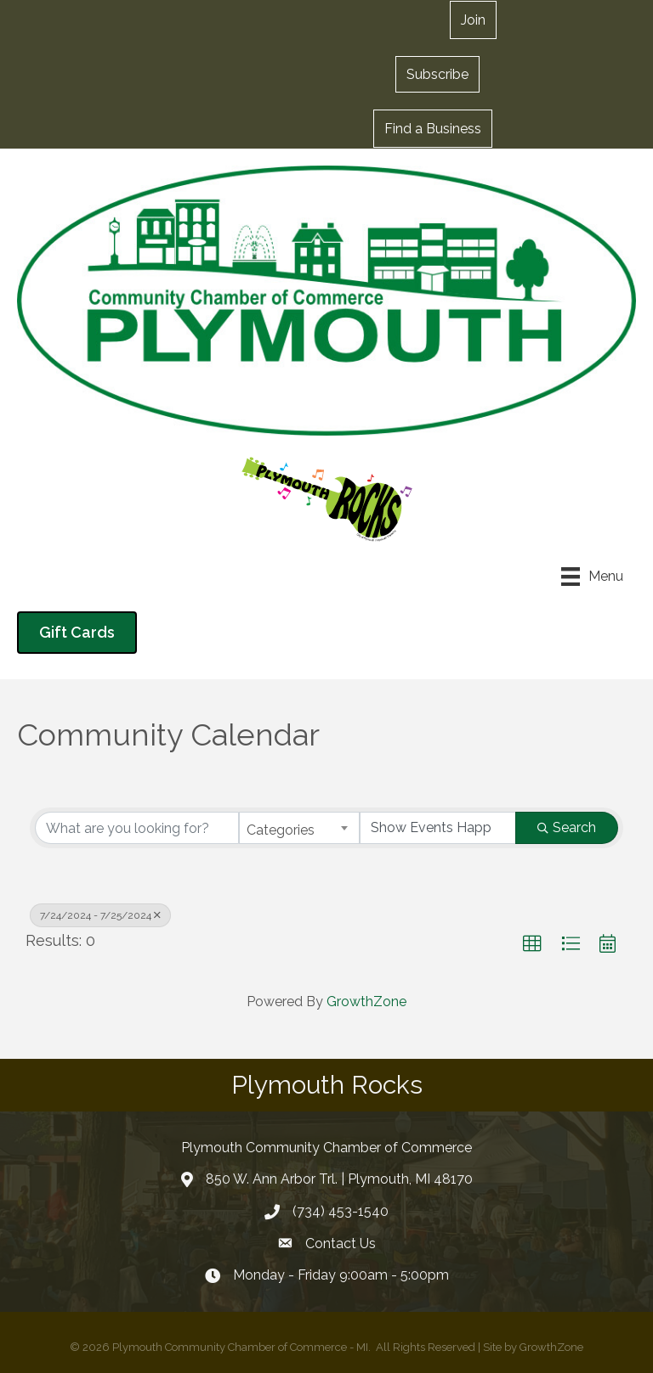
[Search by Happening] (438, 828)
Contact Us (340, 1243)
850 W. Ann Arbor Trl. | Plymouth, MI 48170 (339, 1179)
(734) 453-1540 (340, 1211)
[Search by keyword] (137, 828)
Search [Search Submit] (566, 827)
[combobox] (299, 828)
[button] (437, 74)
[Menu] (592, 576)
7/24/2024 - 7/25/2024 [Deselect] (100, 915)
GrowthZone (366, 1001)
